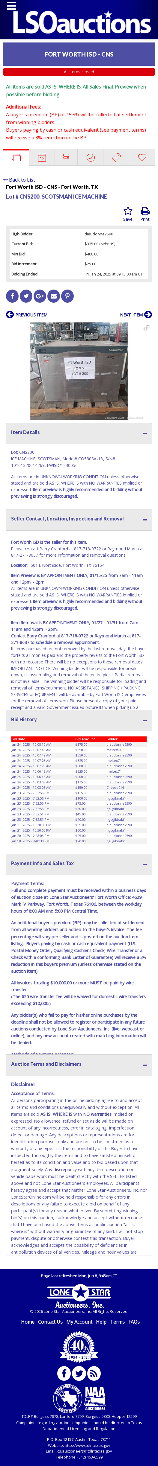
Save (128, 214)
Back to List (19, 179)
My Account (79, 1322)
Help (101, 1322)
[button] (146, 328)
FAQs (134, 1322)
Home (27, 1322)
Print (145, 214)
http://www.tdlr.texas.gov (87, 1445)
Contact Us (50, 1322)
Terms (117, 1322)
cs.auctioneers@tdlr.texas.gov (84, 1451)
